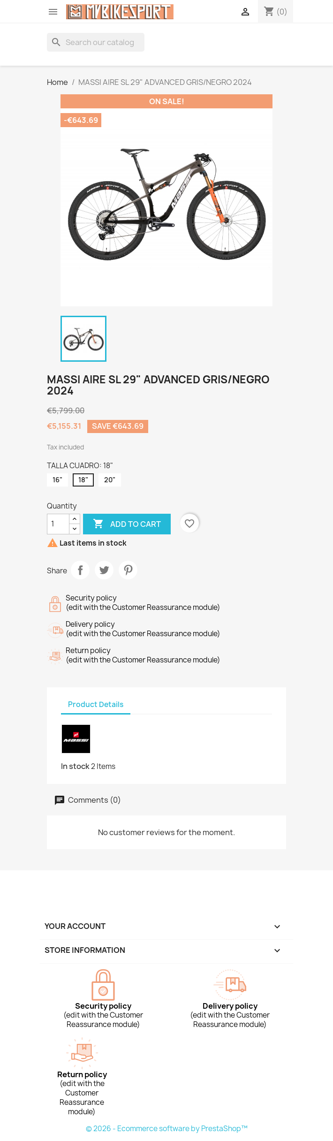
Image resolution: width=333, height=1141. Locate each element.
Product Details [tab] (95, 704)
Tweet (104, 570)
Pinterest (128, 570)
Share (80, 570)
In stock (75, 766)
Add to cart (127, 524)
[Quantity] (58, 524)
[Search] (95, 42)
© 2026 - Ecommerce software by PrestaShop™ (167, 1128)
